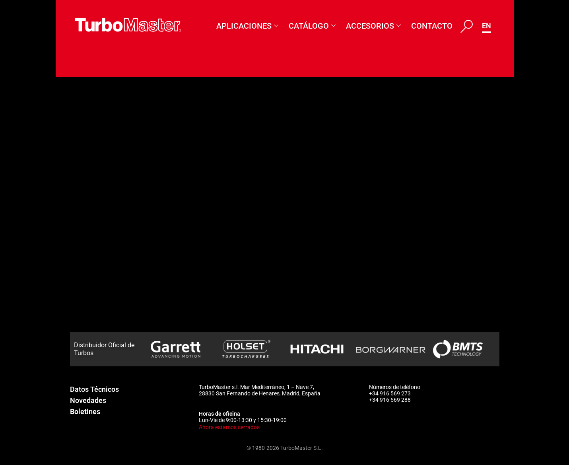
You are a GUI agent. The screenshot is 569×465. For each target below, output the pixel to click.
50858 (76, 221)
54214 (76, 307)
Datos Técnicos (94, 389)
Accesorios (373, 26)
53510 (76, 286)
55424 (76, 113)
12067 (76, 156)
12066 (76, 134)
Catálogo (312, 26)
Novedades (88, 400)
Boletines (85, 411)
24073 (76, 177)
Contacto (431, 26)
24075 (76, 199)
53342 (76, 264)
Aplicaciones (247, 26)
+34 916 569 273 (390, 393)
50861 (76, 242)
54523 (76, 329)
